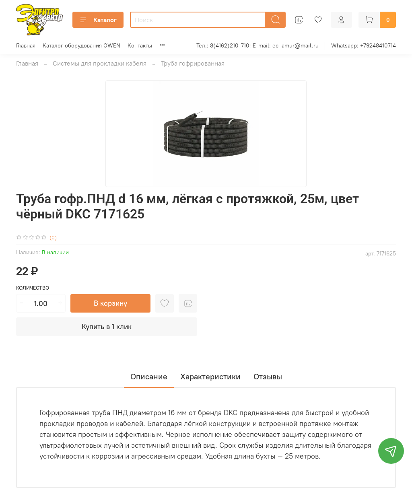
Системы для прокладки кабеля (99, 63)
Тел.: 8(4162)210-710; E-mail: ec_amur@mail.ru (257, 45)
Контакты (140, 45)
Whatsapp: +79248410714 (363, 45)
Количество (32, 288)
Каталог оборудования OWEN (81, 45)
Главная (25, 45)
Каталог (98, 20)
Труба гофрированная (193, 63)
